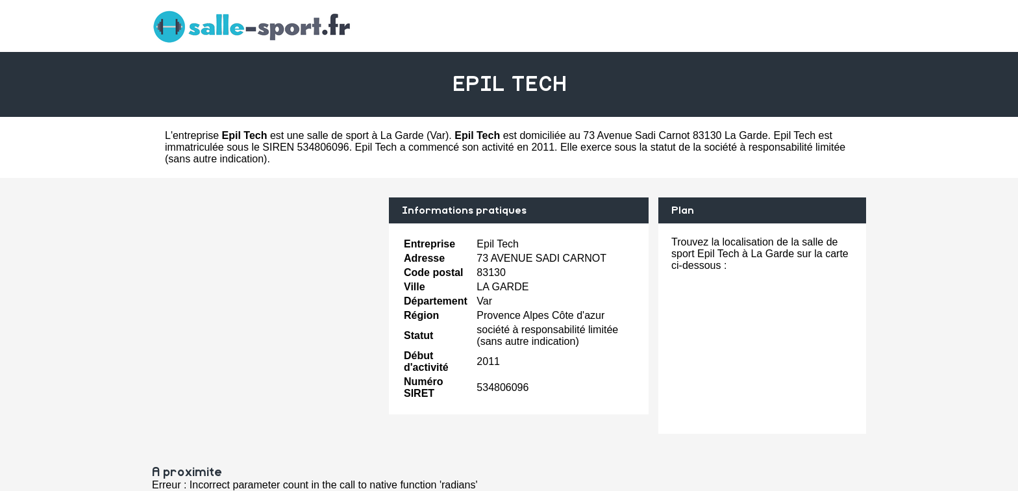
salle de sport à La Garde (365, 135)
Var (437, 135)
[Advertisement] (265, 288)
